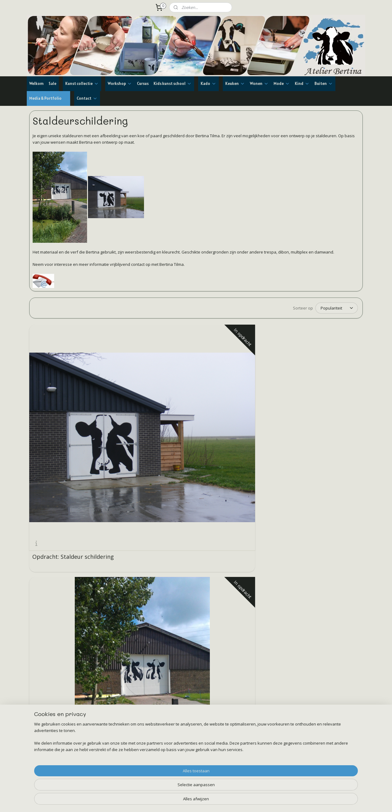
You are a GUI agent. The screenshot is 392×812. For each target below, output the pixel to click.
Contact (87, 98)
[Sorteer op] (337, 308)
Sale (52, 83)
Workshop (120, 83)
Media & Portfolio (48, 98)
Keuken (235, 83)
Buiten (323, 83)
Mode (282, 83)
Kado (208, 83)
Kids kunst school (173, 83)
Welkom (36, 83)
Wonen (259, 83)
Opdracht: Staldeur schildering (57, 413)
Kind (302, 83)
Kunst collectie (82, 83)
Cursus (143, 83)
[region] (155, 789)
